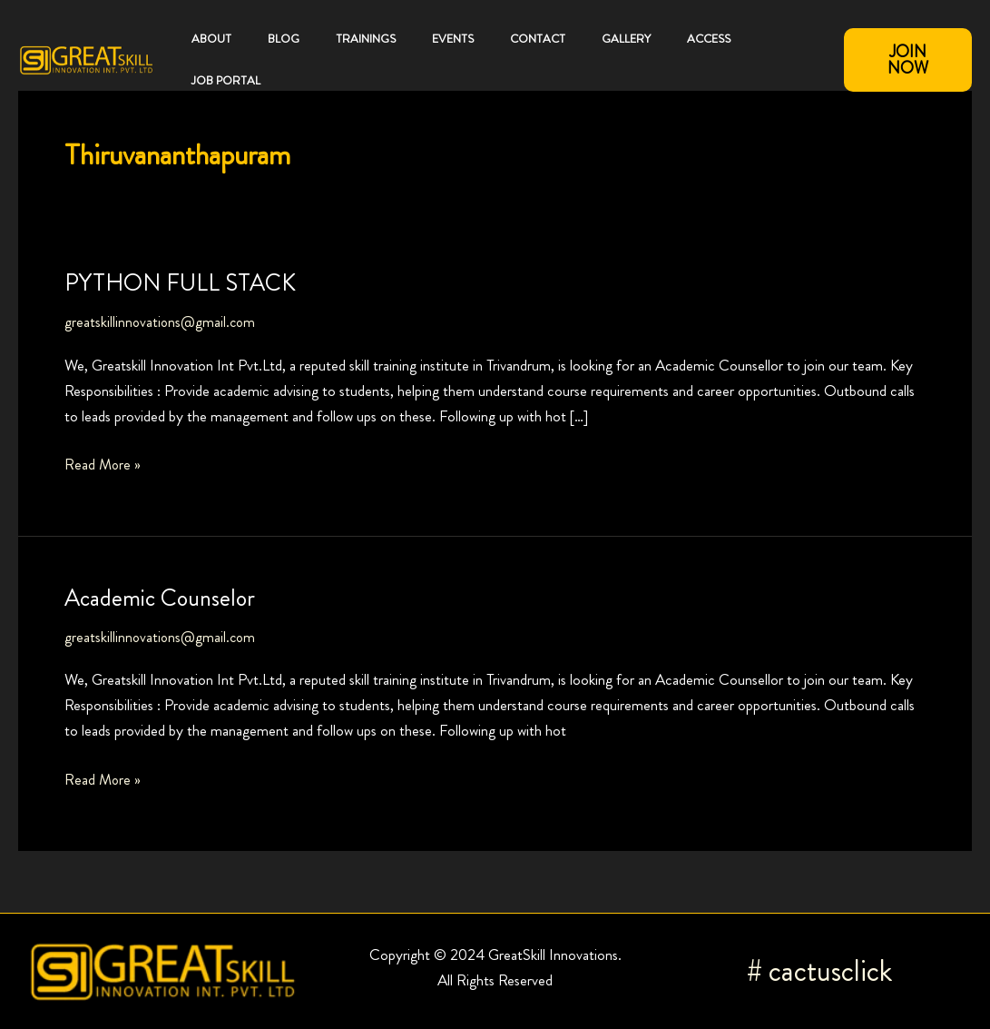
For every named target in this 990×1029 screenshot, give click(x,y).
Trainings (366, 38)
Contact (537, 38)
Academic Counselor (159, 598)
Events (453, 38)
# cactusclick (819, 971)
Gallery (626, 38)
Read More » (103, 463)
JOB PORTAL (225, 80)
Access (708, 38)
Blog (283, 38)
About (211, 38)
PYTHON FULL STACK (180, 283)
